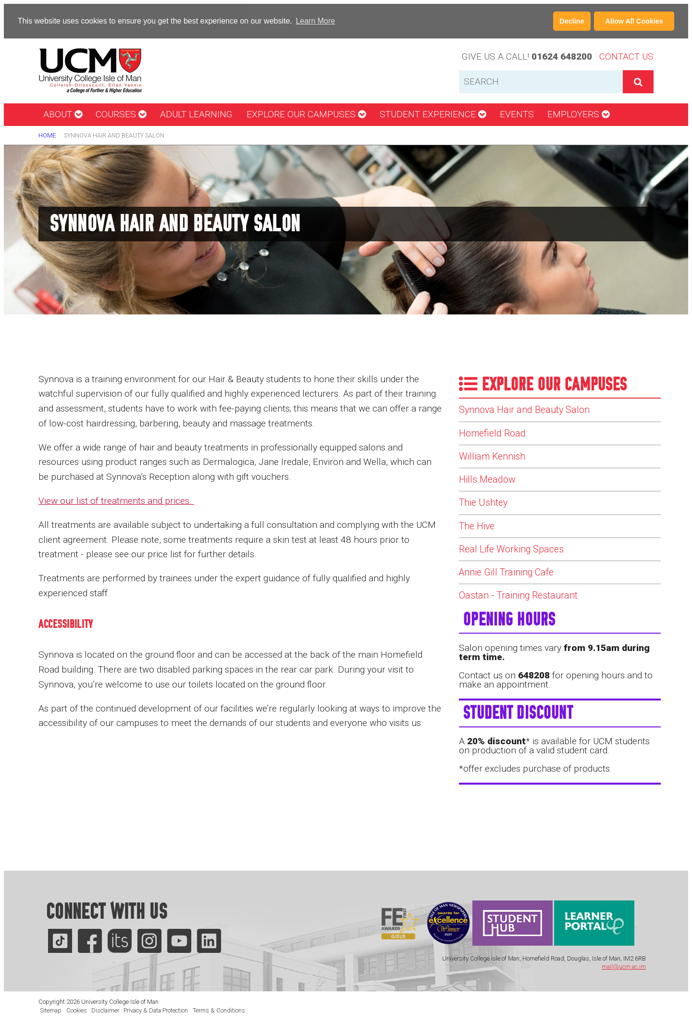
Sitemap (51, 1009)
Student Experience (433, 114)
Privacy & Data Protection (156, 1009)
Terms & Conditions (219, 1009)
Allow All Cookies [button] (634, 21)
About (62, 114)
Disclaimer (105, 1009)
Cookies (76, 1009)
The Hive (479, 543)
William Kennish (496, 464)
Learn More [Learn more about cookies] (315, 21)
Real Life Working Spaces (517, 569)
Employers (578, 114)
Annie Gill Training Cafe (513, 595)
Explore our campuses (306, 114)
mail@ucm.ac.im (624, 966)
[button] (340, 21)
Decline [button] (571, 21)
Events (517, 114)
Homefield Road (495, 437)
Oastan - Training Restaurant (527, 621)
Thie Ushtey (487, 516)
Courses (121, 114)
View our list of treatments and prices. (116, 500)
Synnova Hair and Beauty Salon (532, 411)
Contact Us (626, 56)
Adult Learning (196, 114)
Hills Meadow (490, 490)
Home (47, 135)
